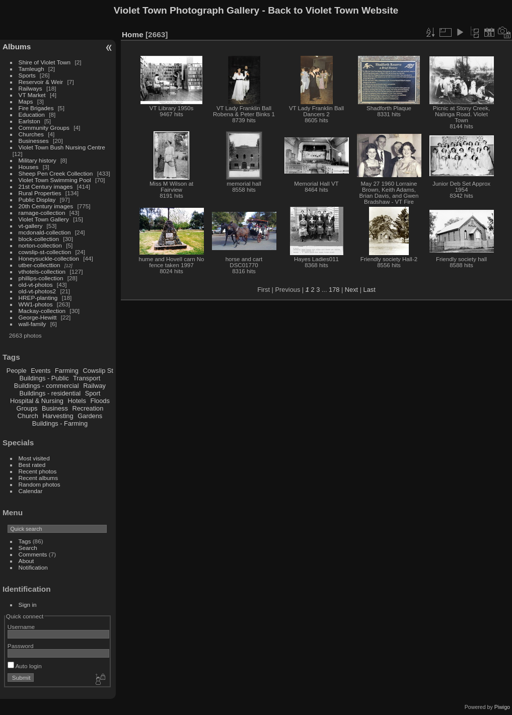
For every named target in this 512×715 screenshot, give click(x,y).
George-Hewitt (38, 317)
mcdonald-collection (45, 232)
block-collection (39, 238)
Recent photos (38, 471)
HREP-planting (38, 297)
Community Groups (44, 127)
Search (28, 547)
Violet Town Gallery (44, 219)
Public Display (37, 199)
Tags (25, 541)
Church (28, 416)
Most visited (34, 458)
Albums (17, 46)
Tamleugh (31, 68)
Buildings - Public (44, 378)
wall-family (32, 324)
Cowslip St (98, 370)
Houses (29, 167)
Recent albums (38, 477)
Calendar (31, 491)
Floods (99, 401)
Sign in (28, 604)
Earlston (29, 121)
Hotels (77, 401)
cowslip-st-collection (45, 252)
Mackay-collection (42, 310)
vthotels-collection (42, 271)
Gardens (90, 416)
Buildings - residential (50, 393)
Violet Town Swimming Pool (55, 180)
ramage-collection (42, 212)
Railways (30, 88)
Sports (27, 75)
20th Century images (46, 206)
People (17, 370)
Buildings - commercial (46, 385)
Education (32, 114)
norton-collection (40, 245)
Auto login (25, 666)
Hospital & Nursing (36, 401)
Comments (33, 554)
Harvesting (57, 416)
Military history (37, 160)
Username (21, 626)
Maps (26, 101)
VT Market (32, 95)
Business (55, 408)
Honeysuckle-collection (49, 258)
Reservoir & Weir (41, 81)
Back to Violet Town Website (333, 10)
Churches (31, 134)
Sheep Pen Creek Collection (56, 173)
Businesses (34, 140)
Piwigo (502, 707)
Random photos (39, 484)
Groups (26, 408)
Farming (67, 370)
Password (21, 646)
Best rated (32, 464)
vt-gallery (31, 225)
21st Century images (46, 186)
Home (132, 34)
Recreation (87, 408)
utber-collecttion (39, 265)
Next (351, 289)
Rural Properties (40, 193)
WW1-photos (36, 304)
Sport (93, 393)
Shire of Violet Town (45, 62)
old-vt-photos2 (37, 291)
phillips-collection (41, 278)
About (26, 561)
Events (40, 370)
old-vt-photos (36, 284)
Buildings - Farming (60, 423)
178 (334, 289)
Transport (86, 378)
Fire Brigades (36, 108)
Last (369, 289)
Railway (94, 385)
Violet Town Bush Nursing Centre (62, 147)
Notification (33, 567)
